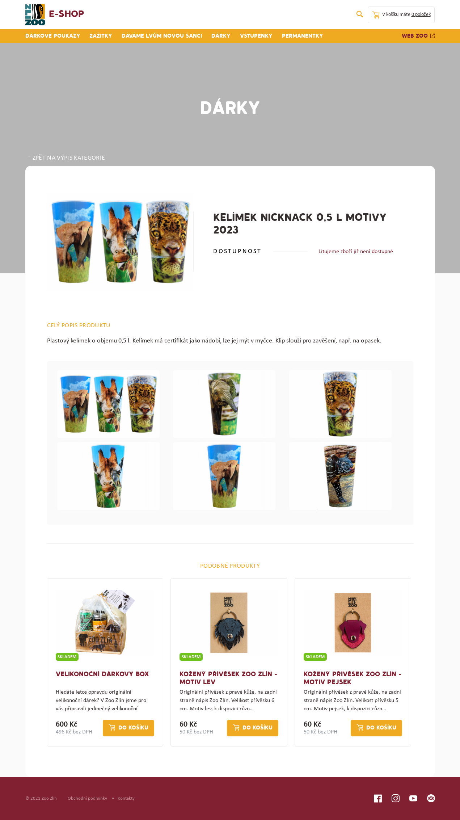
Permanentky (302, 36)
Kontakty (126, 798)
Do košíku (133, 728)
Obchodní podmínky (87, 798)
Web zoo (418, 36)
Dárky (221, 36)
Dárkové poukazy (52, 36)
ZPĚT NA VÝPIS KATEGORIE (66, 158)
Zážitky (100, 36)
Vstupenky (256, 36)
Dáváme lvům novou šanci (162, 36)
